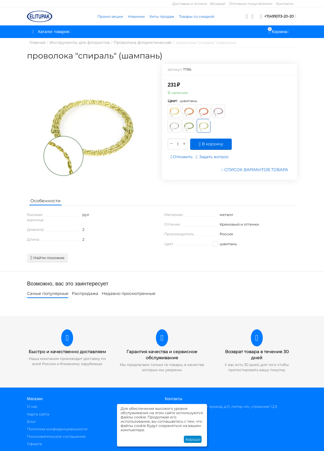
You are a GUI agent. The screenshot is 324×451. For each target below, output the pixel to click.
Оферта (34, 443)
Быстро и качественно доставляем (67, 351)
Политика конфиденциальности (57, 428)
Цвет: (173, 101)
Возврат (218, 4)
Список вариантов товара (259, 169)
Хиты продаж (161, 16)
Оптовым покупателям (250, 4)
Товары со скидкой (196, 16)
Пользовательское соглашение (56, 436)
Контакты (285, 4)
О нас (32, 406)
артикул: (175, 69)
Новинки (136, 16)
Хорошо (192, 439)
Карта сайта (38, 414)
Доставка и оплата (189, 4)
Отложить (183, 157)
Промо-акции (110, 16)
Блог (31, 421)
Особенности (44, 200)
